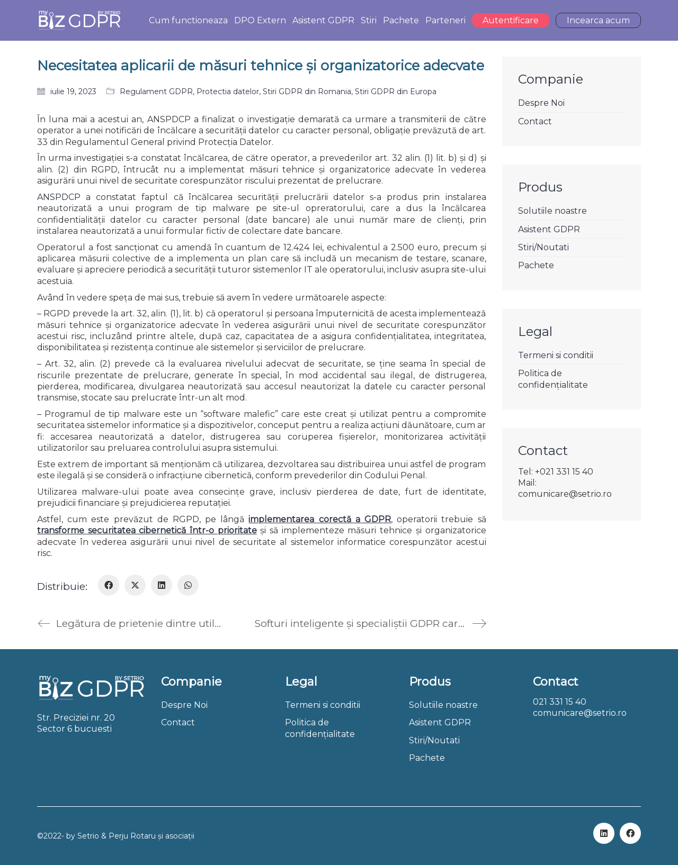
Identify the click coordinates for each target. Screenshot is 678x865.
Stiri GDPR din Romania (307, 91)
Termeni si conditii (555, 355)
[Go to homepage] (79, 20)
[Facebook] (108, 585)
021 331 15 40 (559, 702)
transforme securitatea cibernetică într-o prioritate (147, 530)
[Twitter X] (135, 585)
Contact (535, 121)
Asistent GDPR (549, 229)
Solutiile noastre (552, 211)
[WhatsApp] (188, 585)
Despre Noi (541, 103)
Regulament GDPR (156, 91)
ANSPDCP (59, 197)
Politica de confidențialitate (553, 378)
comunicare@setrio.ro (580, 713)
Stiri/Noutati (543, 247)
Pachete (536, 265)
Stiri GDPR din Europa (395, 91)
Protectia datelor (228, 91)
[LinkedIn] (161, 585)
